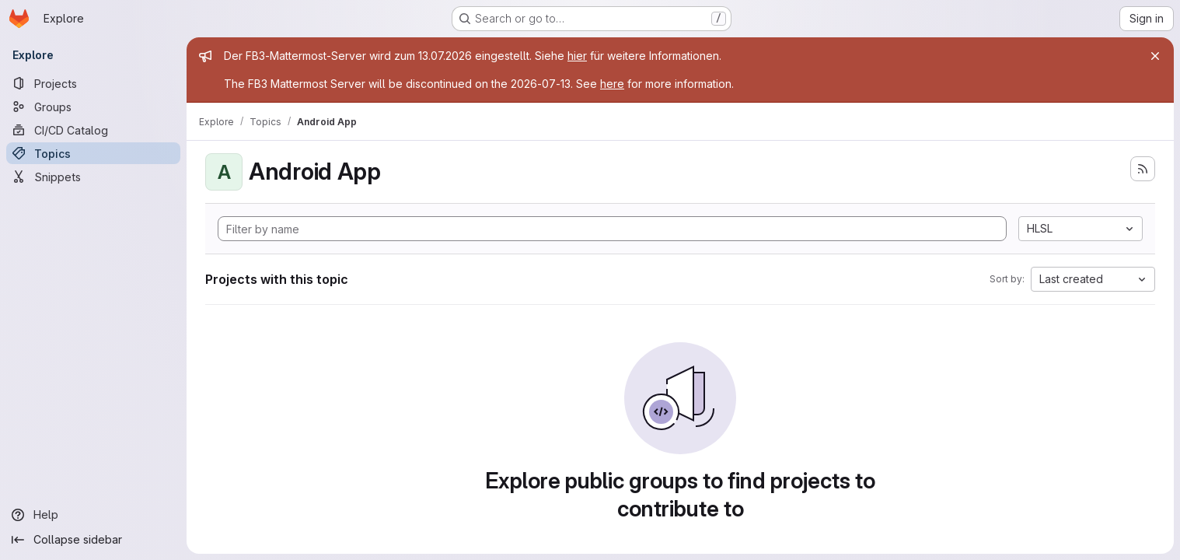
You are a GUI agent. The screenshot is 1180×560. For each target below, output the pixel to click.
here (612, 83)
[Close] (1155, 56)
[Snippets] (93, 176)
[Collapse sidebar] (93, 540)
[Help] (93, 515)
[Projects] (93, 83)
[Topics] (93, 153)
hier (577, 55)
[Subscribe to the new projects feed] (1142, 168)
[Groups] (93, 106)
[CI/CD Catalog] (93, 130)
